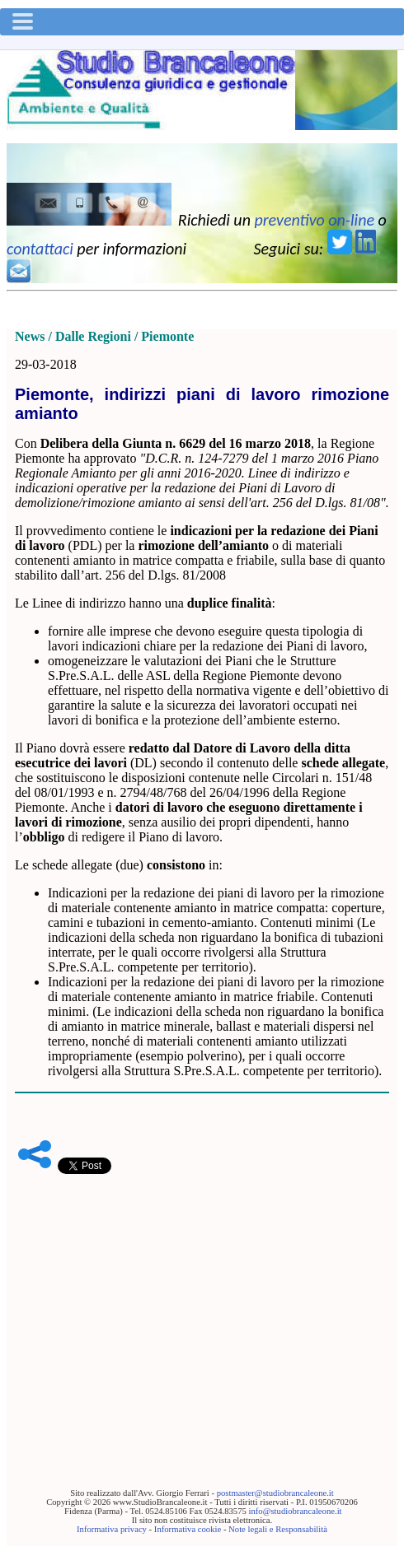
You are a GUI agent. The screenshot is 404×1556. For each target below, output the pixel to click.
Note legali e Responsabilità (277, 1529)
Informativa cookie (187, 1529)
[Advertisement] (202, 1305)
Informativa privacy (112, 1529)
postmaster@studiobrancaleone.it (275, 1493)
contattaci (40, 249)
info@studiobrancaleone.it (294, 1511)
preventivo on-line (314, 220)
